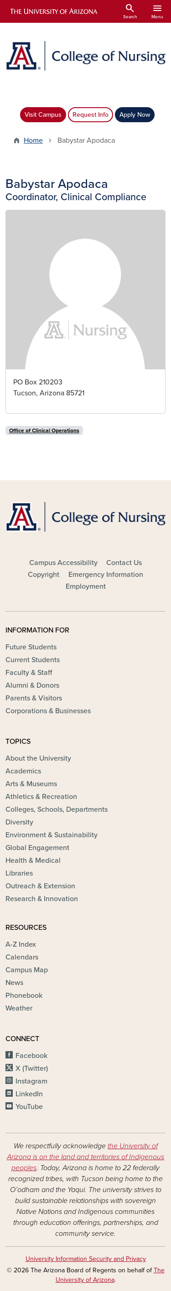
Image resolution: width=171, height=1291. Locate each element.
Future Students (31, 647)
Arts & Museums (31, 783)
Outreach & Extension (40, 886)
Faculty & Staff (28, 672)
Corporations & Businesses (48, 710)
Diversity (19, 822)
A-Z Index (20, 944)
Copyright (43, 574)
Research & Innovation (41, 898)
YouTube (29, 1106)
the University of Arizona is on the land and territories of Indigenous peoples (85, 1156)
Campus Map (26, 970)
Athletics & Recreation (41, 796)
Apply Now (134, 115)
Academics (23, 771)
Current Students (32, 659)
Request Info (91, 115)
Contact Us (124, 562)
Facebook (31, 1055)
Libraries (19, 873)
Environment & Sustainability (51, 835)
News (14, 982)
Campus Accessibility (63, 562)
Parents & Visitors (33, 698)
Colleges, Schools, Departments (56, 809)
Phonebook (23, 995)
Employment (86, 586)
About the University (38, 758)
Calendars (21, 957)
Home (33, 140)
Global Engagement (37, 847)
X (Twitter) (32, 1068)
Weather (18, 1008)
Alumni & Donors (32, 685)
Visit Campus (43, 115)
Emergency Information (105, 574)
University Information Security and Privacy (86, 1259)
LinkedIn (29, 1094)
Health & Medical (33, 860)
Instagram (31, 1081)
